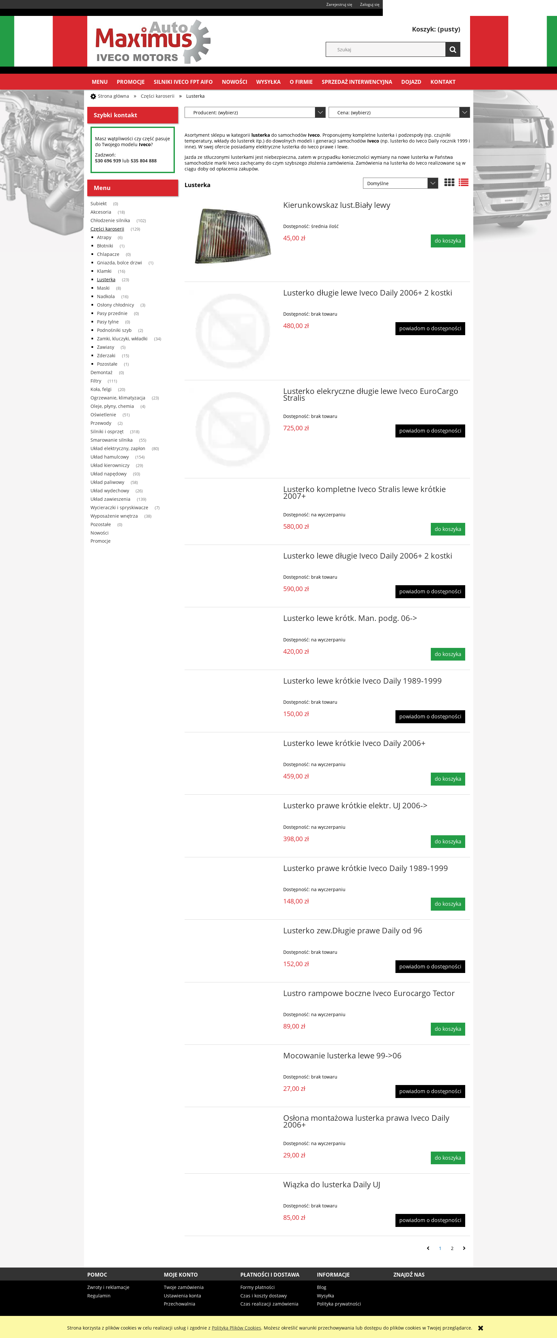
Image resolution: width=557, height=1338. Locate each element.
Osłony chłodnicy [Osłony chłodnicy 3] (115, 305)
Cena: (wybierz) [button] (353, 112)
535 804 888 (144, 161)
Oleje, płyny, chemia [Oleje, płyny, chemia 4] (112, 406)
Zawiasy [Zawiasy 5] (105, 347)
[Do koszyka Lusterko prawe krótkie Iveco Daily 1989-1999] (448, 904)
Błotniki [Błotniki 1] (105, 246)
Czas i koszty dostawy (263, 1296)
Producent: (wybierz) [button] (215, 112)
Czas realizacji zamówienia (269, 1304)
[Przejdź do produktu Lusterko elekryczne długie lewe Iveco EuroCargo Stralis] (233, 429)
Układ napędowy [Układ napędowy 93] (109, 474)
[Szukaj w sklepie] (396, 49)
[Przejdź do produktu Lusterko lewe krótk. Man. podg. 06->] (233, 620)
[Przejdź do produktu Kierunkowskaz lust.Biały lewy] (233, 238)
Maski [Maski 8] (103, 288)
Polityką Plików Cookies (236, 1328)
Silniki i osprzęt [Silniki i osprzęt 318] (107, 431)
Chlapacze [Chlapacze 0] (108, 254)
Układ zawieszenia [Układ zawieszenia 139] (110, 499)
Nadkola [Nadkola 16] (106, 296)
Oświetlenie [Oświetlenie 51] (103, 414)
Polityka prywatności (339, 1304)
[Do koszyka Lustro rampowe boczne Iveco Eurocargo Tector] (448, 1029)
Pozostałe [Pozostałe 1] (107, 364)
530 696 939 (108, 161)
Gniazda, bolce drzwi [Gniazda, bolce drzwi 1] (119, 262)
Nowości (100, 533)
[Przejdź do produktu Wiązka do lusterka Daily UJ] (233, 1186)
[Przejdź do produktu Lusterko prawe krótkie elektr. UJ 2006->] (233, 807)
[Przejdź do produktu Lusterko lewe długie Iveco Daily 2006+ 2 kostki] (233, 557)
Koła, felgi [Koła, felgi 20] (101, 389)
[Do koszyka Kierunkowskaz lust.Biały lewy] (448, 240)
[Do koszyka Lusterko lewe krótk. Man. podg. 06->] (448, 654)
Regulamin (99, 1296)
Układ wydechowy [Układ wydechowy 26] (110, 490)
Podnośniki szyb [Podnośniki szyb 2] (114, 330)
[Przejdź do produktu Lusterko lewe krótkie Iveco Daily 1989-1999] (233, 683)
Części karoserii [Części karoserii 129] (107, 229)
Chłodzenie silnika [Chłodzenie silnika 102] (110, 220)
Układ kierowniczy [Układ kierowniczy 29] (110, 465)
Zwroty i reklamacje (108, 1287)
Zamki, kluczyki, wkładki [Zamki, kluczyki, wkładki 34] (122, 338)
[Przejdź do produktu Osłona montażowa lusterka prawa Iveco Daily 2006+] (233, 1120)
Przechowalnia (179, 1304)
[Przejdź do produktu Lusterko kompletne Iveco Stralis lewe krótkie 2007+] (233, 491)
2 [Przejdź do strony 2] (452, 1248)
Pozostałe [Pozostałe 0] (101, 524)
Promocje (101, 541)
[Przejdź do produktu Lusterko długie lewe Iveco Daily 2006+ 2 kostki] (233, 331)
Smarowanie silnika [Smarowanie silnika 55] (112, 440)
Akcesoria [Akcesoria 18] (101, 212)
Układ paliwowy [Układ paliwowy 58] (107, 482)
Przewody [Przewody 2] (101, 423)
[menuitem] (99, 82)
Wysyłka (325, 1296)
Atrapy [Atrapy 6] (104, 237)
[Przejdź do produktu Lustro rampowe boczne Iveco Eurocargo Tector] (233, 995)
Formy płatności (257, 1287)
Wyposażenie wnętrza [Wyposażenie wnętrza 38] (114, 516)
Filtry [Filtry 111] (96, 381)
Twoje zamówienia (184, 1287)
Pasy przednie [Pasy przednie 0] (112, 313)
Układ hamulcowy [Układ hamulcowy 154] (110, 457)
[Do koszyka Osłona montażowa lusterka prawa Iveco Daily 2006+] (448, 1158)
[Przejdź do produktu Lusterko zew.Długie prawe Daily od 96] (233, 932)
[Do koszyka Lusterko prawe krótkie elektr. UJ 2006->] (448, 841)
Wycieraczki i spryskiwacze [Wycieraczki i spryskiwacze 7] (119, 507)
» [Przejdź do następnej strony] (464, 1248)
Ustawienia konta (182, 1296)
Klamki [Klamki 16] (104, 271)
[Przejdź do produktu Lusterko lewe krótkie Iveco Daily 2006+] (233, 745)
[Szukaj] (452, 49)
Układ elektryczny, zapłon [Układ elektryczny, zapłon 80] (118, 448)
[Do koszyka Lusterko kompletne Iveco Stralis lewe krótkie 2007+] (448, 529)
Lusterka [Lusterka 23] (106, 279)
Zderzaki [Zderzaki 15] (106, 355)
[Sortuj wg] (400, 183)
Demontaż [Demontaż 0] (102, 372)
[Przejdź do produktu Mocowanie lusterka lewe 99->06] (233, 1057)
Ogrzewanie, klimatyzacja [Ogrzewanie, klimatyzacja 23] (118, 398)
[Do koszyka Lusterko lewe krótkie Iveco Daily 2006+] (448, 779)
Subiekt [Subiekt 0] (99, 203)
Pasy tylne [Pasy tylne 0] (108, 322)
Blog (321, 1287)
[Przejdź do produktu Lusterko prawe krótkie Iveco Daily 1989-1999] (233, 870)
